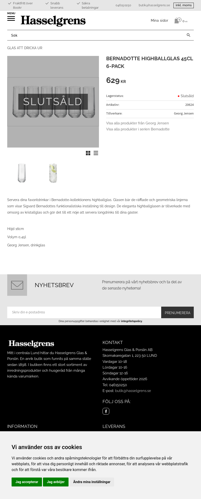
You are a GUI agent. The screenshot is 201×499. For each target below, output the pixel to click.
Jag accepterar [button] (26, 482)
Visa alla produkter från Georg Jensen (137, 123)
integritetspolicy (131, 321)
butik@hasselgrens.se (154, 5)
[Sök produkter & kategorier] (95, 35)
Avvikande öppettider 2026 (125, 379)
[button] (11, 20)
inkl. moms (184, 5)
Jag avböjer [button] (55, 482)
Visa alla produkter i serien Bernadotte (138, 129)
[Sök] (188, 35)
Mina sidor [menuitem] (159, 20)
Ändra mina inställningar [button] (92, 482)
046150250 (123, 5)
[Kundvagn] (179, 20)
